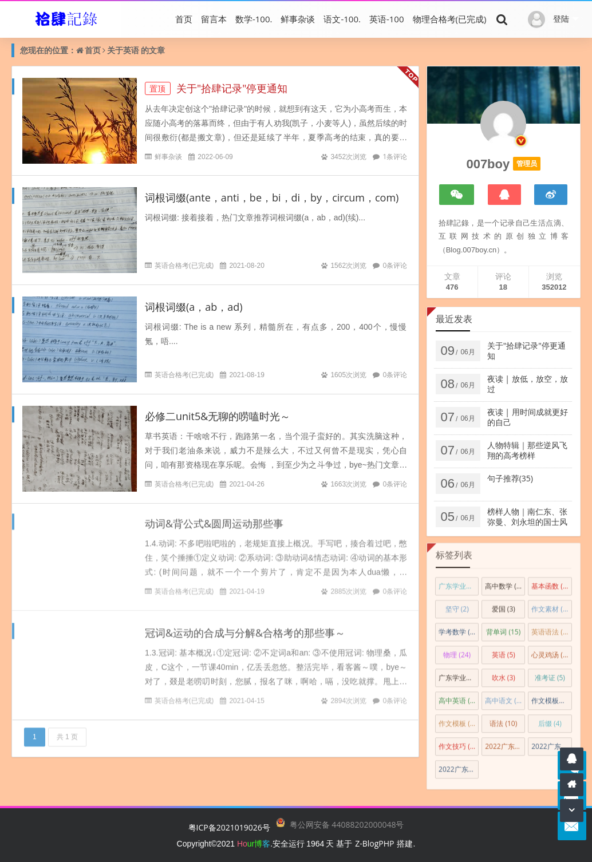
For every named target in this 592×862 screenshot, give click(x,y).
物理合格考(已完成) (450, 19)
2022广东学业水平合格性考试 (551, 743)
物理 (457, 651)
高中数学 (505, 582)
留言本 (214, 19)
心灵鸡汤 (550, 651)
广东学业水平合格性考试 (459, 674)
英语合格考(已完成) (184, 265)
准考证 (550, 674)
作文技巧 (457, 743)
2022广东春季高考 (459, 765)
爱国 (503, 605)
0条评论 (394, 265)
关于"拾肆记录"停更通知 (216, 88)
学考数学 (457, 628)
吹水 (503, 674)
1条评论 (394, 156)
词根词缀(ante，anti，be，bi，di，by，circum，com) (271, 197)
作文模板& (551, 697)
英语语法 (550, 628)
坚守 (457, 605)
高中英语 (459, 697)
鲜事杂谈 (298, 19)
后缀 (550, 720)
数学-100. (254, 19)
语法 (503, 720)
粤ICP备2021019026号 (229, 827)
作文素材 (551, 605)
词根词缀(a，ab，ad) (194, 307)
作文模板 (457, 720)
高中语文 (505, 697)
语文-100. (342, 19)
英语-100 (386, 19)
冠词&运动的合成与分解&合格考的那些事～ (245, 629)
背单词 (503, 628)
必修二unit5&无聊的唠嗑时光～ (217, 415)
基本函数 (550, 582)
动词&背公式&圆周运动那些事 (214, 520)
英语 (131, 50)
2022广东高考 (505, 743)
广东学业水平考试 (459, 582)
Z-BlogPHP (374, 843)
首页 (183, 19)
